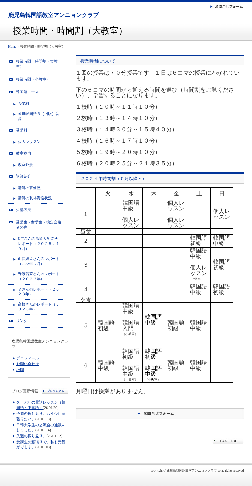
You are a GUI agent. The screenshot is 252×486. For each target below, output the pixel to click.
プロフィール (27, 358)
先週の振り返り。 (31, 436)
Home (12, 46)
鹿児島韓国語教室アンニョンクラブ (53, 15)
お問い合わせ (27, 364)
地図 (20, 370)
